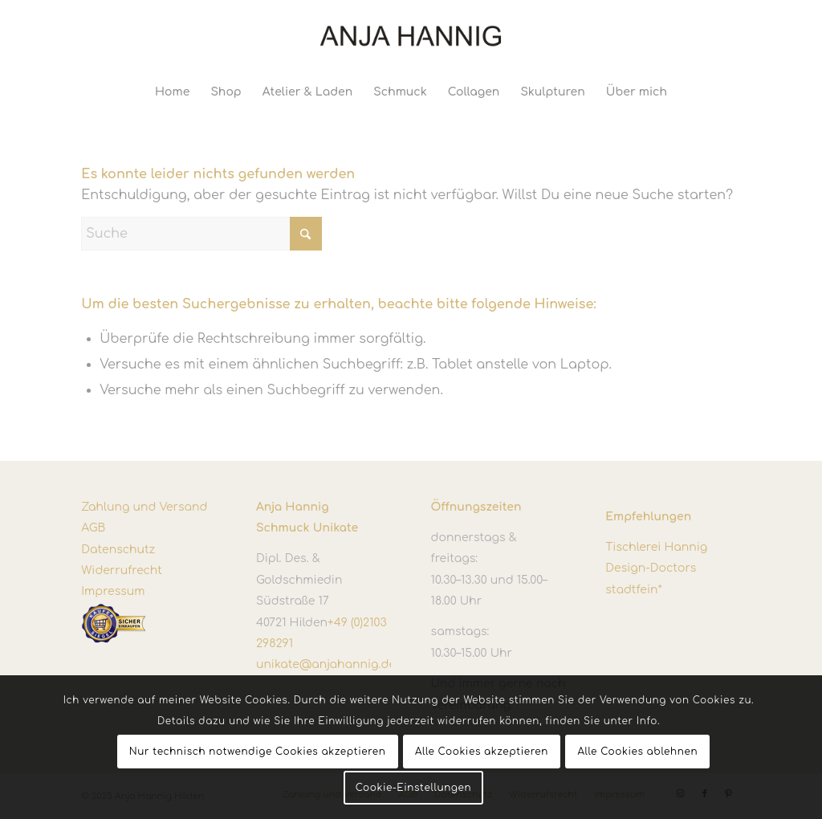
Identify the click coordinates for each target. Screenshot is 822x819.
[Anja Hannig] (411, 36)
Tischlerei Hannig (656, 547)
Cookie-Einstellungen (414, 787)
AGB (93, 528)
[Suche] (201, 234)
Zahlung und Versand (144, 507)
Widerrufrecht (121, 570)
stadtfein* (633, 590)
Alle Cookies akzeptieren (481, 751)
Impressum (112, 591)
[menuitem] (172, 92)
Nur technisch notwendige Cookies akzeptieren (257, 751)
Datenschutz (118, 550)
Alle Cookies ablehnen (637, 751)
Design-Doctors (650, 568)
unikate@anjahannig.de (326, 664)
